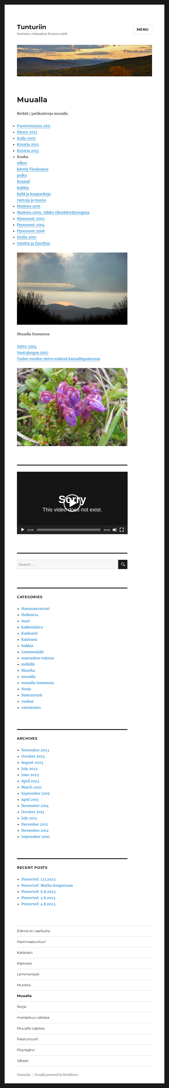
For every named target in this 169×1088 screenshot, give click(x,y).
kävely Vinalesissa (32, 169)
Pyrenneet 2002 (31, 218)
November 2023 (35, 750)
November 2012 (35, 830)
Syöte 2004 (27, 346)
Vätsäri (23, 1061)
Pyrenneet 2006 (31, 231)
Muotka (28, 670)
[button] (72, 503)
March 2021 (31, 787)
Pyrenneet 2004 (31, 225)
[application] (72, 503)
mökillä (28, 664)
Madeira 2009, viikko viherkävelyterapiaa (53, 212)
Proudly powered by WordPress (56, 1075)
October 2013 (32, 812)
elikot (22, 163)
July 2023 (29, 768)
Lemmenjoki (32, 652)
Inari (25, 621)
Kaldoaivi (29, 633)
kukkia (23, 187)
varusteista (31, 707)
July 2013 (29, 818)
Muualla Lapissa (30, 1028)
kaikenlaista (32, 627)
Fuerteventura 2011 (33, 126)
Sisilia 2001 (26, 237)
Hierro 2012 (27, 132)
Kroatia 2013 (28, 150)
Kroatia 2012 (28, 144)
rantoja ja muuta (31, 200)
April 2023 (30, 781)
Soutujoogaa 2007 (32, 352)
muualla (28, 676)
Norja (26, 689)
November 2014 (35, 805)
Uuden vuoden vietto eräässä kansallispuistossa (58, 358)
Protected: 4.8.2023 (38, 904)
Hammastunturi (35, 608)
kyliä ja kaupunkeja (34, 194)
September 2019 (35, 793)
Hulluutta (29, 615)
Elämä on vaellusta (33, 931)
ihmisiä (23, 181)
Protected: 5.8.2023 (38, 898)
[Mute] (114, 530)
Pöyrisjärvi (26, 1050)
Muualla (24, 996)
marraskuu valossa (37, 658)
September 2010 (35, 836)
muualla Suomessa (37, 683)
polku (22, 175)
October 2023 (33, 756)
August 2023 (32, 762)
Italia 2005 (26, 138)
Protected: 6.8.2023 (38, 891)
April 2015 (30, 799)
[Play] (22, 530)
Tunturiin (31, 27)
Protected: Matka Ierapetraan (47, 885)
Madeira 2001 (28, 206)
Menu (143, 29)
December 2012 (34, 824)
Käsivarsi (29, 639)
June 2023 (30, 775)
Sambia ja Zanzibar (33, 243)
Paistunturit (31, 695)
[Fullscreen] (121, 530)
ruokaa (27, 701)
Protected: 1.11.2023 (38, 879)
